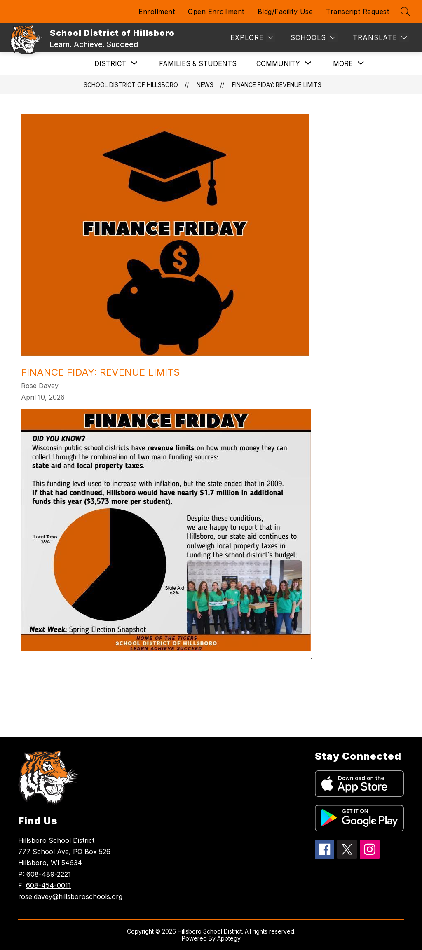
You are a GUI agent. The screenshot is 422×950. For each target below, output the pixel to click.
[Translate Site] (380, 38)
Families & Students (198, 63)
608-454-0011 (48, 885)
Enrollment (156, 11)
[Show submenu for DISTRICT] (110, 63)
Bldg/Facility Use (285, 11)
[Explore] (251, 38)
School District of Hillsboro (131, 84)
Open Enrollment (216, 11)
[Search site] (405, 11)
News (205, 84)
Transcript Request (357, 11)
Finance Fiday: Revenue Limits (276, 84)
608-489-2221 (48, 874)
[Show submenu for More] (343, 63)
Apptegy (229, 938)
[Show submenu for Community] (278, 63)
